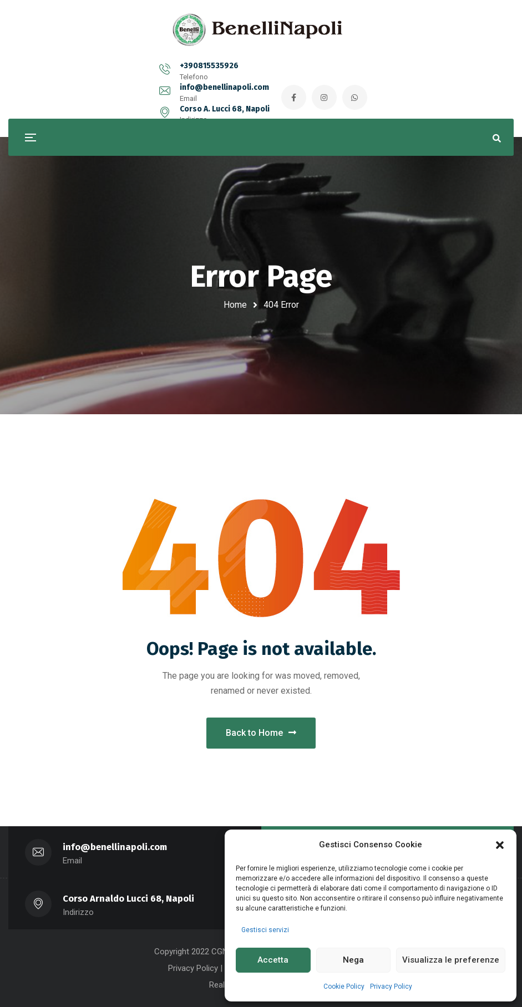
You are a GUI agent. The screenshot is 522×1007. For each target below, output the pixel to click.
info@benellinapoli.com (209, 73)
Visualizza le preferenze (450, 960)
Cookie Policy (343, 986)
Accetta (272, 960)
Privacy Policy (391, 986)
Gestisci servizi (265, 930)
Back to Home (261, 733)
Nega (353, 960)
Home (235, 304)
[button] (499, 845)
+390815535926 (101, 73)
